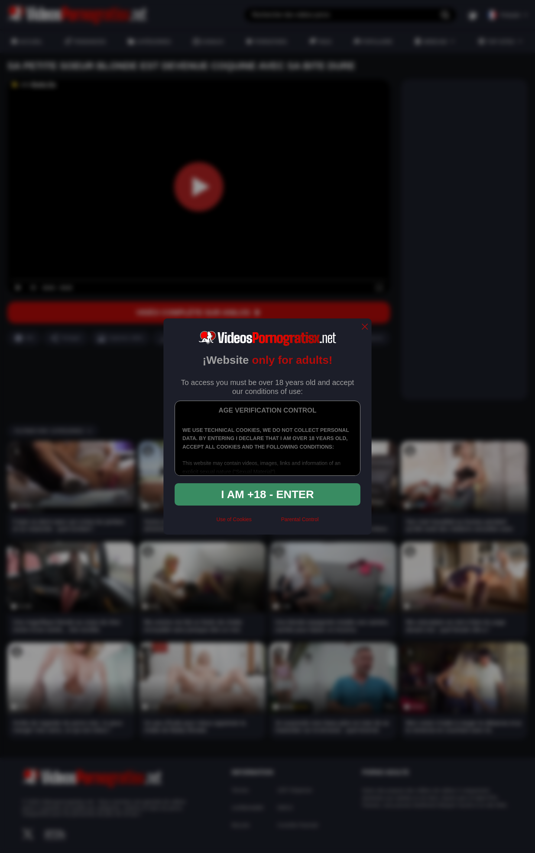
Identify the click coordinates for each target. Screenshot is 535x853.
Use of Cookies (234, 519)
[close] (365, 327)
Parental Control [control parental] (299, 519)
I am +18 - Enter (267, 494)
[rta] (266, 522)
